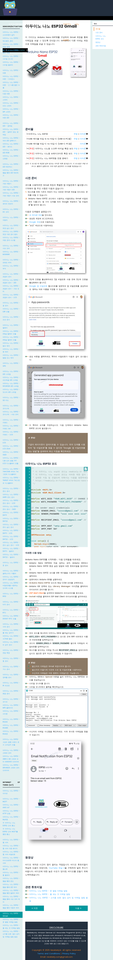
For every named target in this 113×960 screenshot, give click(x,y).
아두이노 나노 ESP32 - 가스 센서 (11, 667)
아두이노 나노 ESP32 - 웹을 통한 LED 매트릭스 (11, 173)
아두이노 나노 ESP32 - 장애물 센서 (11, 675)
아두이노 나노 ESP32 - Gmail (11, 914)
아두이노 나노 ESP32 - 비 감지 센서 (11, 643)
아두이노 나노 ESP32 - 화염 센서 (11, 692)
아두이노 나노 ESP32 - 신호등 (11, 157)
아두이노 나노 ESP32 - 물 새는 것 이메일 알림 (11, 926)
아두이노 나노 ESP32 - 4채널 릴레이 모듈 (11, 338)
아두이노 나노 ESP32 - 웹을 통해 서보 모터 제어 (11, 899)
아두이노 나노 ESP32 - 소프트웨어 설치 (11, 33)
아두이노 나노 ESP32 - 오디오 (11, 700)
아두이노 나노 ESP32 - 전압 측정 (11, 651)
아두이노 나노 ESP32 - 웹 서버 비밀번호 (11, 853)
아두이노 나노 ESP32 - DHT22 (11, 519)
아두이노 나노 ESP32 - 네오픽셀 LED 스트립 (11, 378)
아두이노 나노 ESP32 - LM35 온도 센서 (11, 495)
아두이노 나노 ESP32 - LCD (11, 441)
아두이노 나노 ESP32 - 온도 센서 (11, 489)
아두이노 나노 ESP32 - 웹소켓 (11, 867)
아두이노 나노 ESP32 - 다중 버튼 (11, 92)
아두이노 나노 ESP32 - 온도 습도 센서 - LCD (11, 543)
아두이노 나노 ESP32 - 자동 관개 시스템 (11, 238)
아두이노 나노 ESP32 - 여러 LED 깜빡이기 (11, 139)
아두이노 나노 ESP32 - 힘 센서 (11, 659)
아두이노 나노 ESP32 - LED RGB (11, 151)
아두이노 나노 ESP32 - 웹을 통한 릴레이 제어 (11, 891)
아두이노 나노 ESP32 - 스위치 (11, 98)
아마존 (83, 134)
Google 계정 (34, 222)
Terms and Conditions (48, 953)
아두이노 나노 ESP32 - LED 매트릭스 (11, 165)
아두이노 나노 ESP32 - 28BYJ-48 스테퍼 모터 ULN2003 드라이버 (11, 759)
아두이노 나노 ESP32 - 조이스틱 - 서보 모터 (11, 413)
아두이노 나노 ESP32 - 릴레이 (11, 326)
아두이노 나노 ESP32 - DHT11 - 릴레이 (11, 549)
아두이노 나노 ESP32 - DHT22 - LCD (11, 537)
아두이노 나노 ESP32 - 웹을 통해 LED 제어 (11, 885)
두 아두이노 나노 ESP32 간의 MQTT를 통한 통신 (10, 831)
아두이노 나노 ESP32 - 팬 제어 (11, 350)
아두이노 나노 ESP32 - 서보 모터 (11, 247)
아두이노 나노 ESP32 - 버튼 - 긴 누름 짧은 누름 (11, 85)
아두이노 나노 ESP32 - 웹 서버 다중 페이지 (11, 847)
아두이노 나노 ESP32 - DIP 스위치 (11, 110)
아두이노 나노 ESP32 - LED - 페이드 (11, 145)
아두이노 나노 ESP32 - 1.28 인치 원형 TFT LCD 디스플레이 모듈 (11, 461)
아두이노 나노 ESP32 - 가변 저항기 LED (11, 188)
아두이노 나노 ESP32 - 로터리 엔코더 (11, 202)
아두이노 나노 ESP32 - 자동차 (11, 218)
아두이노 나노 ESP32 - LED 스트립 (11, 372)
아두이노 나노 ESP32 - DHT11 (11, 513)
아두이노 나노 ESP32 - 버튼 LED (11, 116)
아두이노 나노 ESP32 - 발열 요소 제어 (11, 356)
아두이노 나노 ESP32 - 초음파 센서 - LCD (11, 296)
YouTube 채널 (57, 867)
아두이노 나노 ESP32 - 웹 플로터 (11, 873)
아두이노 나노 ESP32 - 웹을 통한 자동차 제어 (11, 906)
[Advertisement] (56, 100)
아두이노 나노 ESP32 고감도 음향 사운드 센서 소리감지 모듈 (11, 742)
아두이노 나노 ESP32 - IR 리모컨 (11, 684)
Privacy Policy (69, 953)
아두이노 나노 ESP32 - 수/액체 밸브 (11, 637)
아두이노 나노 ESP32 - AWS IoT (11, 806)
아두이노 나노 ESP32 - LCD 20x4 (11, 447)
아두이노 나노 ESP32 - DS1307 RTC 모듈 (11, 617)
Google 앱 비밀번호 (38, 286)
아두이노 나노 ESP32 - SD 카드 (11, 398)
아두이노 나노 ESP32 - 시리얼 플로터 (11, 63)
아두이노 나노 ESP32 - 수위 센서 (11, 625)
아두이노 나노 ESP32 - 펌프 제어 (11, 344)
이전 (35, 908)
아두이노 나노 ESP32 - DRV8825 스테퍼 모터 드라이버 (11, 768)
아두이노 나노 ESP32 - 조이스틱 (11, 406)
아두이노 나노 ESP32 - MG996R (11, 253)
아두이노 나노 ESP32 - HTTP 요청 (11, 812)
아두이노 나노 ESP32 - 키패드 (11, 421)
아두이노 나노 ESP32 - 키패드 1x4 (11, 427)
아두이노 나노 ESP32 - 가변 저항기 (11, 182)
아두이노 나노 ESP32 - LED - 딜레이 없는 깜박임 (11, 132)
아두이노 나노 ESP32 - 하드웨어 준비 (11, 39)
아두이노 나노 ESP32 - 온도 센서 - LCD (11, 501)
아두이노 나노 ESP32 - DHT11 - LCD (11, 531)
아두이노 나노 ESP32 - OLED (11, 453)
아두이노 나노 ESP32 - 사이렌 (11, 712)
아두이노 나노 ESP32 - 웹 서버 (11, 840)
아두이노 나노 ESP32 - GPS (11, 364)
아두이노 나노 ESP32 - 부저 (11, 267)
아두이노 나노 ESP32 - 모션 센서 (11, 318)
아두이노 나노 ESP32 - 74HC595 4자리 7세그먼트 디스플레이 (11, 472)
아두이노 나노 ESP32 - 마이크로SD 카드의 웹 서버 (11, 860)
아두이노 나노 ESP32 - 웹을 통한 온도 (11, 879)
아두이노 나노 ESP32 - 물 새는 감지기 (11, 631)
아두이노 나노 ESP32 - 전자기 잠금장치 (11, 578)
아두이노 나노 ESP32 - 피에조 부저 (11, 261)
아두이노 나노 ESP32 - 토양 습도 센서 (11, 226)
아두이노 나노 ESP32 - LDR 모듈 (11, 310)
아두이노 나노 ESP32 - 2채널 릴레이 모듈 (11, 332)
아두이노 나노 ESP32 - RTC (11, 611)
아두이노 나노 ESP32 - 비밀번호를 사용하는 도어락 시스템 (11, 585)
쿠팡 (76, 134)
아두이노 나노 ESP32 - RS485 (11, 726)
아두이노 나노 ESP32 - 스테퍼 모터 (11, 751)
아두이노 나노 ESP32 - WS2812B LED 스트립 (11, 384)
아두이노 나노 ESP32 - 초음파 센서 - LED (11, 281)
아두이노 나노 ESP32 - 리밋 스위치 (11, 104)
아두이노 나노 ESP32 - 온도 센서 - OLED (11, 507)
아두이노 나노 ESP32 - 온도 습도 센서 (11, 525)
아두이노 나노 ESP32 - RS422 (11, 732)
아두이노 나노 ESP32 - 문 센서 (11, 563)
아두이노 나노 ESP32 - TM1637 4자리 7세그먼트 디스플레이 (11, 480)
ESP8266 (25, 24)
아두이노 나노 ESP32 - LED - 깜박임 (11, 124)
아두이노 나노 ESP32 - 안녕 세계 (11, 45)
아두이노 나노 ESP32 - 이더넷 (11, 792)
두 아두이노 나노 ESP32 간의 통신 (9, 824)
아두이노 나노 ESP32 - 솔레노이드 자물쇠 (11, 572)
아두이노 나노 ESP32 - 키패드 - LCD (11, 433)
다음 (78, 908)
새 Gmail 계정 (35, 215)
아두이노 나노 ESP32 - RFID (11, 594)
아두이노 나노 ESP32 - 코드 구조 (11, 51)
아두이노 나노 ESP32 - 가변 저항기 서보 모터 (11, 194)
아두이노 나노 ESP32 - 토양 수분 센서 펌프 (11, 232)
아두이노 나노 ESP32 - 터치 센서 (11, 603)
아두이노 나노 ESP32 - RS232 (11, 720)
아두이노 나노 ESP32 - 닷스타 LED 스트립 (11, 390)
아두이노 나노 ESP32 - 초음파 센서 (11, 275)
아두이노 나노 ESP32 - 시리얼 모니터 (11, 57)
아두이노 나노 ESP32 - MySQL (11, 818)
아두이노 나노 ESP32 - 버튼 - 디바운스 (11, 77)
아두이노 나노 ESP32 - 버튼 (11, 71)
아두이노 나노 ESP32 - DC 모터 (11, 210)
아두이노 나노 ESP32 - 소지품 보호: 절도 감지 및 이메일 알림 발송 (11, 934)
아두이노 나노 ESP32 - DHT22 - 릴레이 (11, 555)
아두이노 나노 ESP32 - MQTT (11, 800)
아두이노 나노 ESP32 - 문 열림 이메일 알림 (11, 920)
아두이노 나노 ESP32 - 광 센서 (11, 304)
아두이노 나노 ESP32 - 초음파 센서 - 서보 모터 (11, 288)
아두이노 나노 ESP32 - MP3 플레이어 (11, 706)
